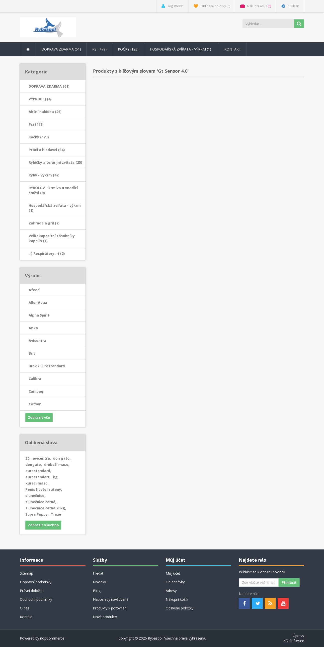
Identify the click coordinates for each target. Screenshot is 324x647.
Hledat (98, 573)
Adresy (171, 590)
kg (56, 477)
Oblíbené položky (179, 608)
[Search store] (269, 23)
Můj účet (173, 573)
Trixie (56, 514)
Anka (33, 327)
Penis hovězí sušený (43, 489)
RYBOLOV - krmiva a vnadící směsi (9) (53, 190)
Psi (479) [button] (99, 49)
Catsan (35, 404)
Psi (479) (36, 124)
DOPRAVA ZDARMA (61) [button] (61, 49)
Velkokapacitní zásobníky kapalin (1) (52, 238)
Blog (96, 590)
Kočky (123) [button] (128, 49)
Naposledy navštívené (110, 599)
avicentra (42, 458)
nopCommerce (52, 638)
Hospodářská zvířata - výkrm (181, 49)
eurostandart (38, 477)
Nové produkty (105, 616)
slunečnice (35, 495)
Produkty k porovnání (110, 608)
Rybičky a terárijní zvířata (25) (55, 162)
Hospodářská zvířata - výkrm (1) (55, 208)
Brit (32, 353)
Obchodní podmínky (36, 599)
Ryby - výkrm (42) (44, 175)
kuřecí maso (37, 483)
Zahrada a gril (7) (44, 223)
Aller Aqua (38, 302)
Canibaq (36, 391)
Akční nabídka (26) (45, 111)
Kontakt (232, 49)
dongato (33, 464)
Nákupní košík (177, 599)
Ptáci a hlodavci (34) (47, 149)
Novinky (99, 582)
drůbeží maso (56, 464)
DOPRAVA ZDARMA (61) (49, 86)
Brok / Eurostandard (47, 366)
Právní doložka (32, 590)
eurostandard (38, 470)
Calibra (35, 378)
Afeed (34, 289)
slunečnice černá (40, 501)
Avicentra (37, 340)
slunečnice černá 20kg (45, 508)
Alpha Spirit (39, 315)
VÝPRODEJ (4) (40, 99)
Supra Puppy (37, 514)
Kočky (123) (39, 137)
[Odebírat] (259, 582)
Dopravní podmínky (35, 582)
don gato (62, 458)
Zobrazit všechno (43, 525)
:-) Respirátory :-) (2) (47, 253)
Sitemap (26, 573)
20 (27, 458)
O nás (24, 608)
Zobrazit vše (39, 417)
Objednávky (175, 582)
